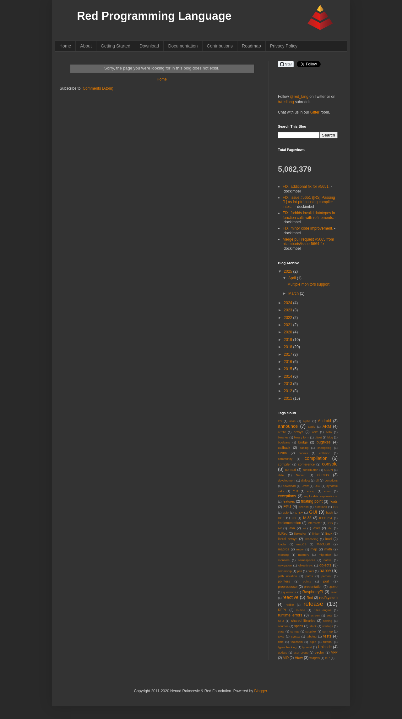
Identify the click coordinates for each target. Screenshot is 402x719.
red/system (328, 597)
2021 (288, 325)
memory (303, 554)
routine (300, 610)
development (286, 480)
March (294, 293)
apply (311, 426)
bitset (318, 437)
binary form (301, 437)
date (281, 475)
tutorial (327, 642)
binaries (283, 437)
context (290, 469)
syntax (295, 636)
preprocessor (288, 586)
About (86, 45)
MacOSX (323, 544)
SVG (281, 636)
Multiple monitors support (308, 284)
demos (323, 475)
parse (325, 570)
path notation (287, 576)
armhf (282, 432)
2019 (288, 339)
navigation (285, 565)
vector (319, 652)
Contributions (220, 45)
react (334, 592)
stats (281, 631)
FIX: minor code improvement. (308, 228)
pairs (310, 571)
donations (331, 480)
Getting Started (115, 45)
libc (330, 528)
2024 (288, 303)
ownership (285, 571)
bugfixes (324, 442)
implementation (289, 523)
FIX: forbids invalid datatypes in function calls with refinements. (309, 215)
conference (306, 464)
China (282, 453)
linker (316, 533)
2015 (288, 369)
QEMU (333, 586)
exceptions (287, 496)
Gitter (314, 112)
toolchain (296, 642)
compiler (284, 464)
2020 (288, 332)
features (289, 501)
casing (304, 447)
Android (324, 421)
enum (327, 491)
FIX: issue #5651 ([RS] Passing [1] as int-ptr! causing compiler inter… (309, 202)
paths (309, 576)
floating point (312, 501)
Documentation (183, 45)
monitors (284, 560)
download (289, 486)
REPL (282, 610)
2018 (288, 347)
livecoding (311, 539)
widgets (315, 658)
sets (329, 615)
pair (299, 571)
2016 (288, 362)
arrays (298, 432)
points (307, 581)
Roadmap (251, 45)
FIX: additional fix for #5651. (306, 186)
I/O (294, 518)
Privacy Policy (283, 45)
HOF (281, 518)
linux (328, 533)
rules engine (323, 610)
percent (327, 576)
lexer (316, 528)
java (292, 528)
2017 (288, 354)
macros (283, 549)
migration (325, 554)
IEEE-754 (325, 518)
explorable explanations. (321, 496)
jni (304, 528)
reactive (290, 597)
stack (312, 626)
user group (301, 652)
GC (335, 507)
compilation (316, 458)
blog (330, 437)
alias (292, 421)
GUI (313, 512)
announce (288, 426)
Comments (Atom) (98, 88)
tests (327, 636)
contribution (310, 469)
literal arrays (287, 539)
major (300, 549)
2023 (288, 310)
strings (295, 631)
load (328, 539)
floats (333, 501)
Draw (305, 486)
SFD (281, 620)
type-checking (287, 647)
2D (280, 421)
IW (280, 528)
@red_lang (299, 96)
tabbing (311, 636)
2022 (288, 317)
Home (65, 45)
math (328, 549)
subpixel (310, 631)
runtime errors (290, 615)
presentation (313, 586)
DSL (318, 486)
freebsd (304, 507)
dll (317, 480)
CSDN (328, 469)
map (314, 549)
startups (327, 626)
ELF (295, 491)
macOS (301, 544)
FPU (287, 506)
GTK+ (299, 512)
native (327, 560)
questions (289, 592)
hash (329, 512)
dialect (305, 480)
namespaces (306, 560)
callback (284, 447)
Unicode (325, 647)
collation (324, 453)
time (281, 642)
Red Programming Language (154, 15)
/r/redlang (286, 102)
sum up (328, 631)
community (285, 458)
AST (315, 432)
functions (321, 507)
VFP (334, 652)
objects (325, 565)
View (299, 657)
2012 (288, 391)
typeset (307, 647)
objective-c (305, 565)
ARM (327, 426)
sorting (327, 620)
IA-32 (307, 518)
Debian (300, 475)
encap (311, 491)
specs (298, 626)
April (292, 278)
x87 (327, 658)
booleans (284, 442)
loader (282, 544)
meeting (283, 554)
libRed (283, 533)
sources (283, 626)
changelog (324, 447)
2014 (288, 376)
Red (310, 597)
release (313, 603)
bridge (303, 442)
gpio (286, 512)
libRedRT (300, 533)
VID (286, 658)
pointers (284, 581)
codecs (303, 453)
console (330, 463)
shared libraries (303, 620)
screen (315, 615)
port (326, 581)
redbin (289, 604)
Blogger (260, 691)
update (282, 652)
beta (329, 432)
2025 (288, 271)
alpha (306, 421)
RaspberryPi (312, 592)
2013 (288, 384)
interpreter (315, 523)
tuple (313, 642)
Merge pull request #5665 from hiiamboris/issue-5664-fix (308, 241)
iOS (330, 523)
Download (149, 45)
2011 (288, 398)
